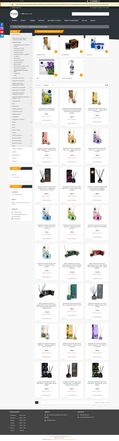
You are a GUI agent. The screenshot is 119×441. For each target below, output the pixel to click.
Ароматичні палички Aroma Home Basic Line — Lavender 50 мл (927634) (97, 150)
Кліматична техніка (17, 143)
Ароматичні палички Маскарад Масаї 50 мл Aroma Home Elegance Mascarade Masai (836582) (97, 188)
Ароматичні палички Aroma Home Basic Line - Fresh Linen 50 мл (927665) (47, 265)
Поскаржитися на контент (57, 439)
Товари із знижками (17, 148)
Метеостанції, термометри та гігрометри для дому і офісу (19, 39)
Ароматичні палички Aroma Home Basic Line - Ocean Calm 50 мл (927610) (47, 226)
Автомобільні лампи (17, 111)
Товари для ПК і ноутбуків (18, 90)
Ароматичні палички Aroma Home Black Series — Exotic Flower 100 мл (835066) (72, 188)
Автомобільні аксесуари (18, 78)
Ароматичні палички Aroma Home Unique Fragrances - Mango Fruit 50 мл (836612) (72, 345)
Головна (14, 20)
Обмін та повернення (71, 20)
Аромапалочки (40, 54)
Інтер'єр (14, 132)
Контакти (41, 20)
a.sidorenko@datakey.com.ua (20, 214)
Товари (23, 20)
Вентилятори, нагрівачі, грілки (21, 66)
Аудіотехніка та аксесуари (18, 87)
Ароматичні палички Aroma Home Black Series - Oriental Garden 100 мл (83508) (46, 383)
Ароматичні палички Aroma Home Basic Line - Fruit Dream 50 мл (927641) (72, 226)
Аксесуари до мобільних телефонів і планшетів (18, 93)
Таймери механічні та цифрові (21, 54)
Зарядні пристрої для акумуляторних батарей (18, 84)
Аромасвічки (65, 54)
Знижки (32, 20)
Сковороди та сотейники (18, 119)
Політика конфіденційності (70, 439)
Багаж (13, 145)
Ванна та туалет (16, 130)
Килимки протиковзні (17, 109)
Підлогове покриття (17, 135)
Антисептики (17, 73)
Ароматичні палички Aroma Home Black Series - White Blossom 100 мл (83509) (97, 383)
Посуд (13, 122)
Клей (15, 75)
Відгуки (92, 20)
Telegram (14, 161)
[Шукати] (107, 14)
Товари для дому (23, 26)
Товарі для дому (16, 101)
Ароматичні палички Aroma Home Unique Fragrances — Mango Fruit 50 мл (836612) (97, 110)
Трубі (13, 127)
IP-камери (16, 56)
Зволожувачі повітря (19, 48)
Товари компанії (16, 34)
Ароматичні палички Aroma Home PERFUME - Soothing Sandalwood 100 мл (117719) (47, 345)
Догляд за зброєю (16, 138)
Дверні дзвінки (17, 64)
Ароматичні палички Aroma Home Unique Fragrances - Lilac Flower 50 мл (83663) (97, 345)
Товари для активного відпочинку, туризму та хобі (20, 97)
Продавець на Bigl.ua (60, 438)
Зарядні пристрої (16, 114)
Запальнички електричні (20, 68)
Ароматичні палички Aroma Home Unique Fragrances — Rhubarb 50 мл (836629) (46, 150)
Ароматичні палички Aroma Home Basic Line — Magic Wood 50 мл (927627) (72, 150)
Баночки (89, 54)
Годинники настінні (18, 52)
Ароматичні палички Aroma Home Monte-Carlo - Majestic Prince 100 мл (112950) (97, 305)
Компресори (15, 106)
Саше (37, 78)
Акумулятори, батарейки (18, 80)
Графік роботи (15, 155)
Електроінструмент (17, 140)
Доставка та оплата (54, 20)
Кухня (13, 124)
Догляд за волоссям (19, 60)
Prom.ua (67, 436)
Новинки (14, 151)
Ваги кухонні (17, 58)
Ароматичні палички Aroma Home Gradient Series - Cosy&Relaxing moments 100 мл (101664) (47, 188)
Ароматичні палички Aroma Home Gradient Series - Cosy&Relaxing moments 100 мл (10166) (72, 383)
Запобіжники (15, 116)
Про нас (84, 20)
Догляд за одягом (18, 62)
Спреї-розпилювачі (67, 78)
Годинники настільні (19, 50)
